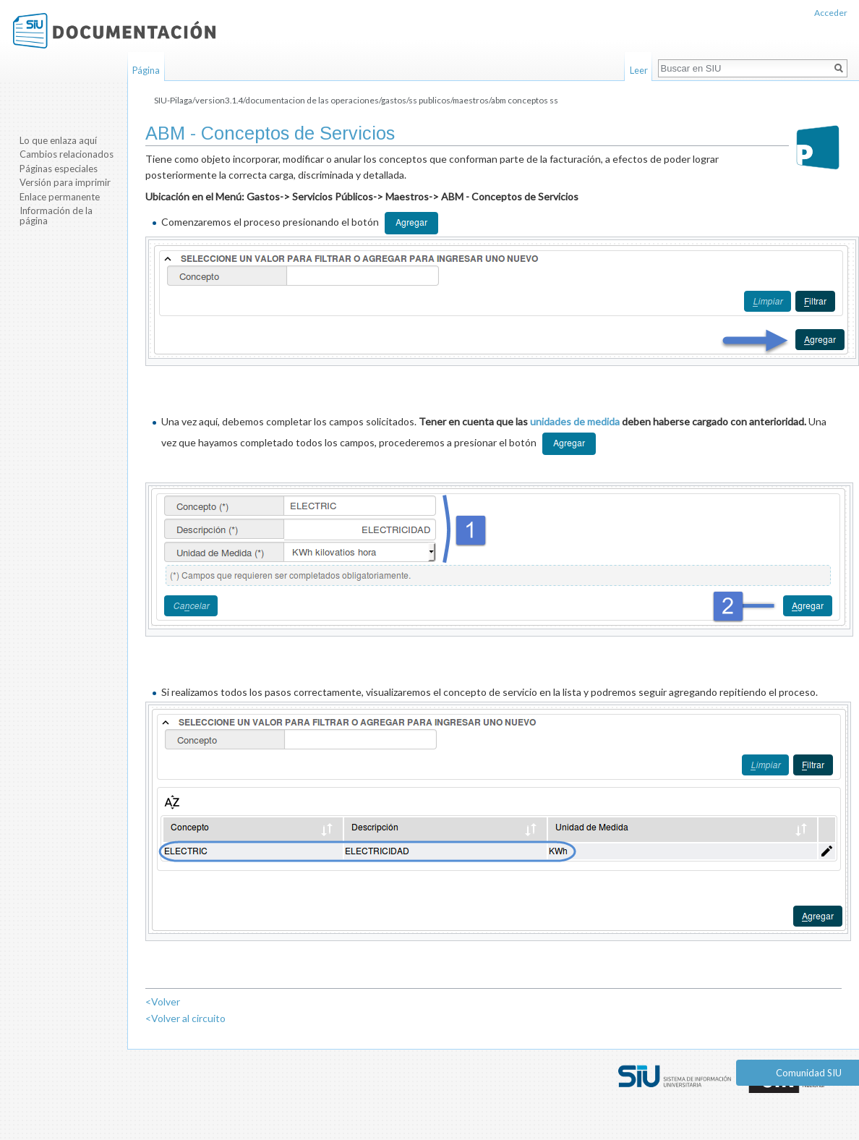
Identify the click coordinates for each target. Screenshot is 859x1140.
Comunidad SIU (809, 1073)
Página (146, 70)
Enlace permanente (60, 197)
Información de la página (56, 215)
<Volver (162, 1001)
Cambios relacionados (67, 154)
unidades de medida (575, 421)
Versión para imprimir (65, 182)
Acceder (830, 12)
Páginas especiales (59, 168)
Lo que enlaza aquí (58, 140)
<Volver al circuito (185, 1018)
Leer (639, 70)
